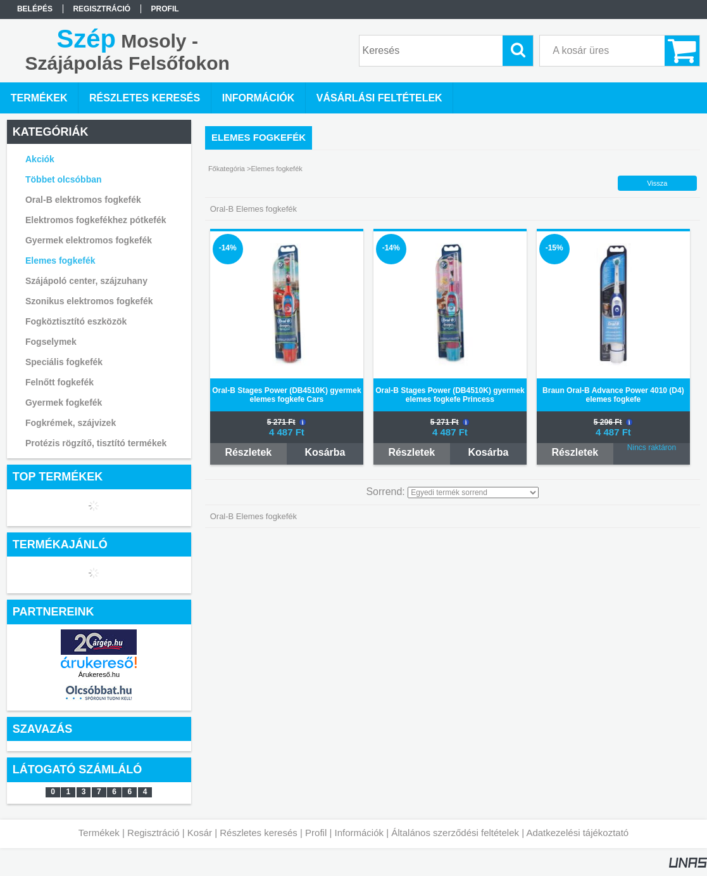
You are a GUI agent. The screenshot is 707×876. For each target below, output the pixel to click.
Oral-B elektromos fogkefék (83, 200)
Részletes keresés (258, 832)
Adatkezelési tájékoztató (577, 832)
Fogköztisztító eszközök (76, 321)
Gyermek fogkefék (63, 402)
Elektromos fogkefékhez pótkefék (95, 220)
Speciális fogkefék (64, 362)
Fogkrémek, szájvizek (70, 423)
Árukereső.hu (99, 674)
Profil (316, 832)
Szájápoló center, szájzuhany (86, 281)
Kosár (199, 832)
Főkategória (226, 168)
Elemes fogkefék (60, 260)
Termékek (99, 832)
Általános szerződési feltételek (455, 832)
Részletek (248, 452)
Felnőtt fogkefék (59, 382)
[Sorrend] (473, 492)
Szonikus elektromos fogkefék (89, 301)
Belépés (35, 8)
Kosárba (324, 452)
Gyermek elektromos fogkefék (88, 240)
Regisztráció (153, 832)
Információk (359, 832)
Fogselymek (51, 342)
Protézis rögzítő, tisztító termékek (95, 443)
